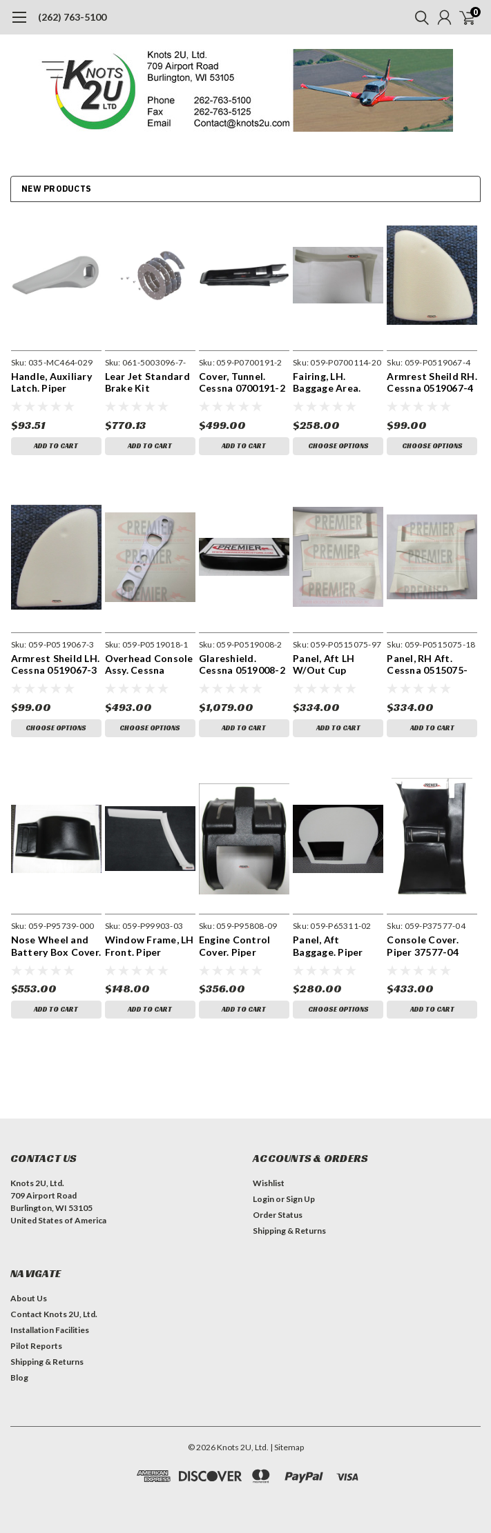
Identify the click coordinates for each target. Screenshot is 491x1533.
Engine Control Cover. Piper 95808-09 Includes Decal (242, 946)
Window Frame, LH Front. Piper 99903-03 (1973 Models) (149, 946)
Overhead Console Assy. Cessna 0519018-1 (149, 664)
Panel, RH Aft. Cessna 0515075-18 (427, 664)
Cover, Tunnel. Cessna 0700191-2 (242, 382)
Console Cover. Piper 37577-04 (423, 946)
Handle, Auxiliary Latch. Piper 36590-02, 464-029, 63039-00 (56, 382)
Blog (19, 1377)
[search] (418, 17)
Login (263, 1199)
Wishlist (269, 1183)
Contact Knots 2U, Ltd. (53, 1314)
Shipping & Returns (289, 1230)
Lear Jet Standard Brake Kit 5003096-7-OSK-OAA (147, 382)
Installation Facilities (49, 1330)
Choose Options (338, 445)
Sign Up (300, 1199)
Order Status (277, 1215)
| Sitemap (287, 1447)
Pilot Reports (36, 1346)
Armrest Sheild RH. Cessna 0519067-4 (432, 382)
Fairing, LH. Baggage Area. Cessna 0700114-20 (333, 382)
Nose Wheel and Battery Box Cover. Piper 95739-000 (56, 946)
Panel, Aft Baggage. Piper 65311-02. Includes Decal (337, 946)
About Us (28, 1298)
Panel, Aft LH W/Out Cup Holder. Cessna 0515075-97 (329, 664)
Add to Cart (56, 445)
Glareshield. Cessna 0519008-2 (242, 664)
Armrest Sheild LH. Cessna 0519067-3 (55, 664)
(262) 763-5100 (72, 17)
